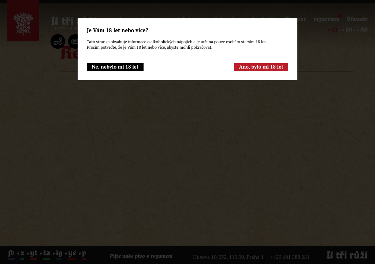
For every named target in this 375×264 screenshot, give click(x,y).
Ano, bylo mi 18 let (261, 66)
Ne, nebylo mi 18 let (115, 66)
